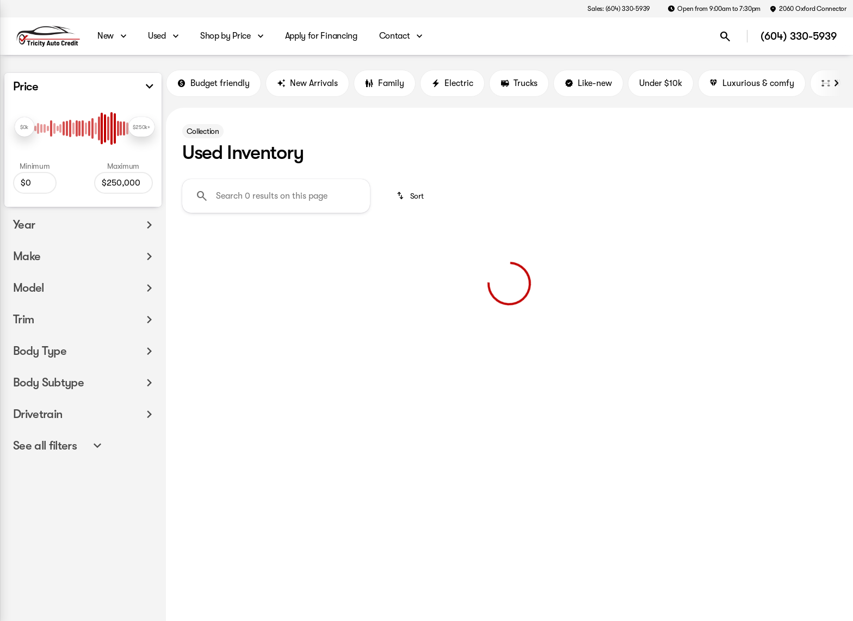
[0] (35, 183)
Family (384, 83)
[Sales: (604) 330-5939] (618, 8)
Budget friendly (213, 83)
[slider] (24, 127)
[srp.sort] (411, 196)
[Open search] (725, 36)
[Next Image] (836, 83)
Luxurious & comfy (751, 83)
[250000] (123, 183)
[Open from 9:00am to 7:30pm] (714, 8)
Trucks (518, 83)
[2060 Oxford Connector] (808, 8)
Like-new (588, 83)
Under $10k (660, 83)
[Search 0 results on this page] (276, 196)
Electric (452, 83)
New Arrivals (307, 83)
